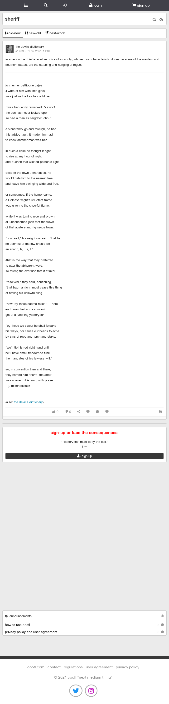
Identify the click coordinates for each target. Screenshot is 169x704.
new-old (33, 33)
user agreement (99, 667)
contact (54, 667)
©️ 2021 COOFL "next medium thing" (83, 677)
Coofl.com (8, 5)
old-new (13, 33)
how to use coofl (84, 625)
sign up (141, 5)
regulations (73, 667)
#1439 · (32, 51)
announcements (18, 616)
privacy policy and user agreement (84, 632)
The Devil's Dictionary (28, 402)
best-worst (55, 33)
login (95, 5)
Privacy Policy (127, 667)
